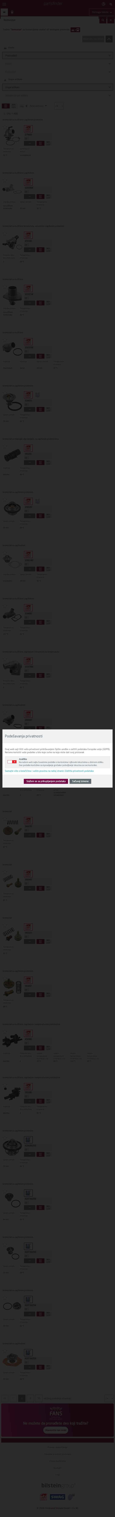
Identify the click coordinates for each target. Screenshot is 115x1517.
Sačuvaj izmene (80, 781)
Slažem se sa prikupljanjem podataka (45, 781)
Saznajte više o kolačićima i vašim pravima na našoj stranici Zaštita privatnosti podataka (49, 770)
